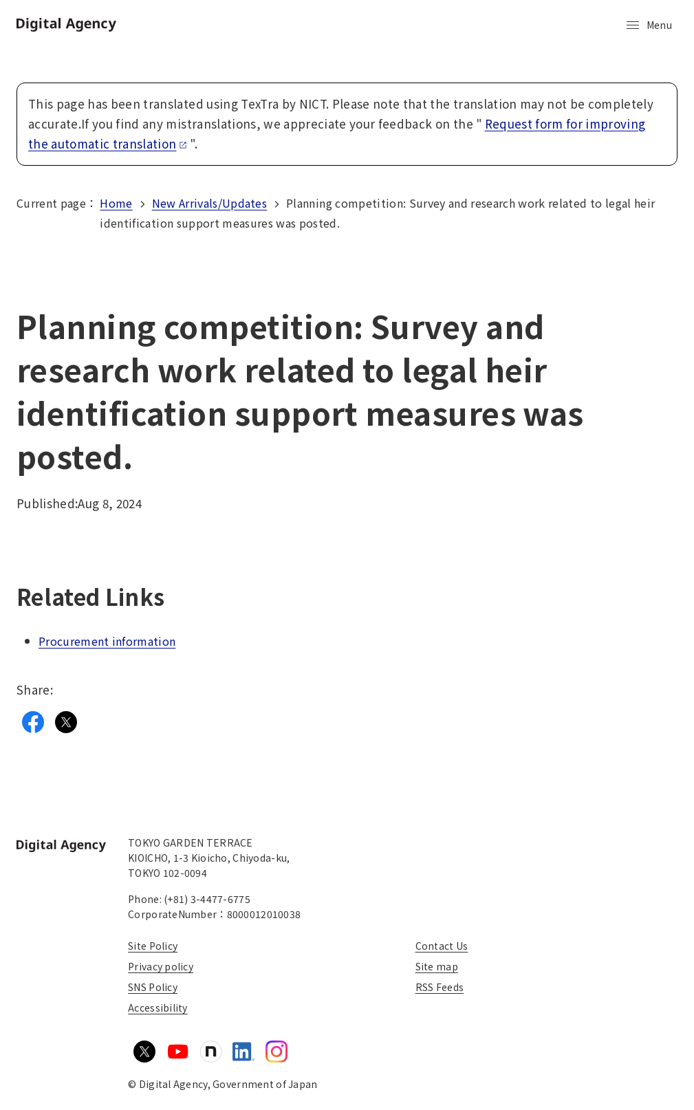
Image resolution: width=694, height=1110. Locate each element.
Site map (436, 966)
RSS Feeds (439, 987)
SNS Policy (152, 987)
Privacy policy (160, 966)
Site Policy (152, 946)
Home (116, 203)
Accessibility (158, 1007)
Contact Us (441, 946)
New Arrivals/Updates (209, 203)
